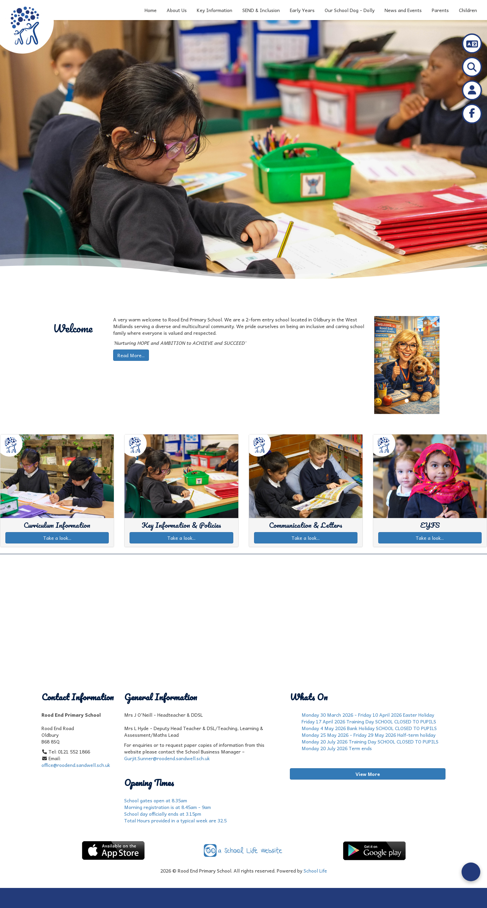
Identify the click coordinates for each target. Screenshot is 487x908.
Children (468, 10)
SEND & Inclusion (261, 10)
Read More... (131, 355)
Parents (440, 10)
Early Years (302, 10)
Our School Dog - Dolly (350, 10)
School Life (315, 870)
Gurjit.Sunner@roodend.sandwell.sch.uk (167, 758)
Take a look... (57, 537)
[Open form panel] (471, 872)
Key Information (214, 10)
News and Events (403, 10)
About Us (177, 10)
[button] (379, 365)
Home (151, 10)
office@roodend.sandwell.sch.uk (76, 765)
